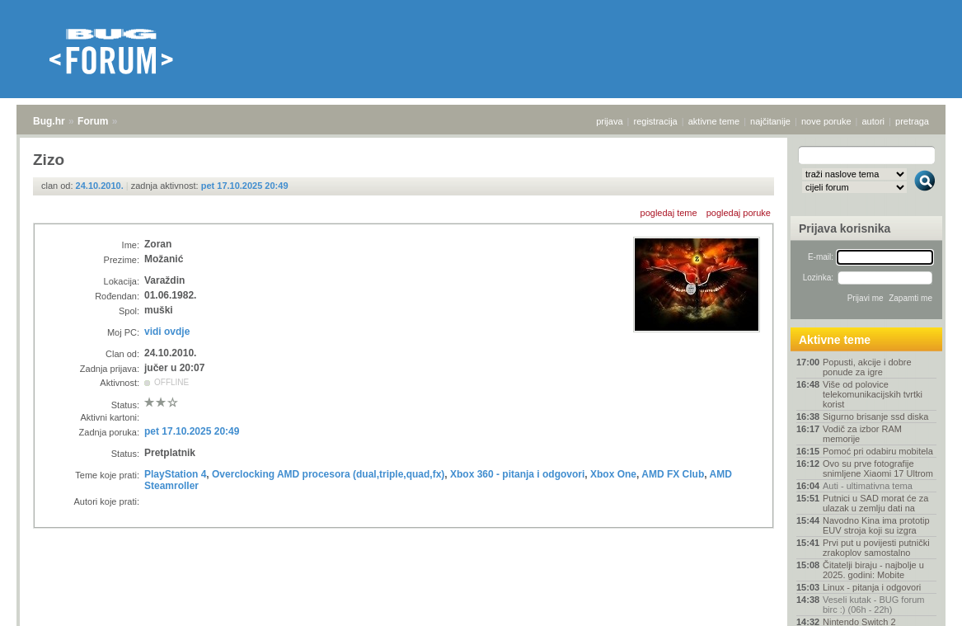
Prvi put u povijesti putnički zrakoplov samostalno (876, 548)
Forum (92, 121)
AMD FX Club (672, 474)
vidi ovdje (167, 331)
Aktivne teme (834, 339)
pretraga (912, 121)
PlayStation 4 (175, 474)
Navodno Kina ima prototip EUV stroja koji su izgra (876, 525)
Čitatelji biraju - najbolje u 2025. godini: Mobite (873, 570)
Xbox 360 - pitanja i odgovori (517, 474)
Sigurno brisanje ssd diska (875, 416)
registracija (656, 121)
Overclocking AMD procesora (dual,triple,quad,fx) (328, 474)
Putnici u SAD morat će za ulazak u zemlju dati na (875, 503)
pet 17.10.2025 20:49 (245, 186)
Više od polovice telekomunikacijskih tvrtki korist (872, 394)
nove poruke (826, 121)
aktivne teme (713, 121)
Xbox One (613, 474)
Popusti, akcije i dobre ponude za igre (867, 367)
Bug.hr (49, 121)
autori (873, 121)
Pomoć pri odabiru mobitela (878, 451)
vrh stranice (917, 602)
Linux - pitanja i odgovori (872, 587)
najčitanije (770, 121)
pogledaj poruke (738, 213)
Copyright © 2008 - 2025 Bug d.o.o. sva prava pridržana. (481, 621)
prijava (609, 121)
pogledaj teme (669, 213)
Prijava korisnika (844, 228)
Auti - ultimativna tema (868, 486)
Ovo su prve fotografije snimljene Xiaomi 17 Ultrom (878, 468)
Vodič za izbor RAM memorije (862, 434)
